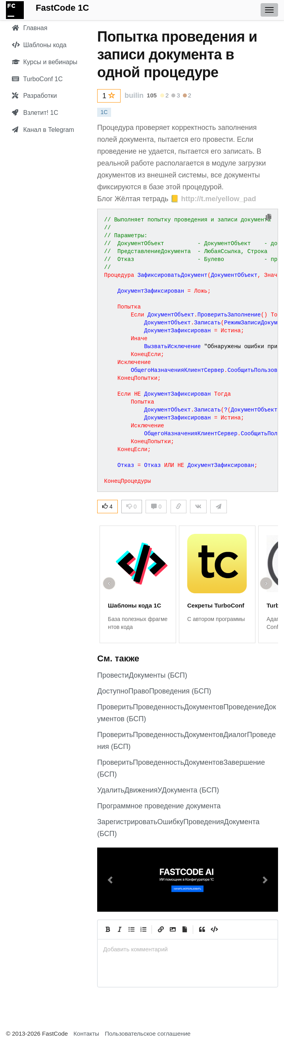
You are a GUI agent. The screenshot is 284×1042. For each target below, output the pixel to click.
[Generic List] (131, 929)
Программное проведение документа (159, 806)
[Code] (214, 929)
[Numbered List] (143, 929)
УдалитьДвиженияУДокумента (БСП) (158, 790)
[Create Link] (161, 929)
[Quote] (202, 929)
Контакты (86, 1033)
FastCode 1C (62, 8)
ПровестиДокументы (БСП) (142, 675)
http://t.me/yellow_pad (218, 199)
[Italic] (119, 929)
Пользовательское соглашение (147, 1033)
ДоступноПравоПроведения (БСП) (154, 691)
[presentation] (188, 949)
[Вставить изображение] (172, 929)
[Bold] (107, 929)
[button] (110, 880)
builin (134, 95)
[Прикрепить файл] (184, 929)
